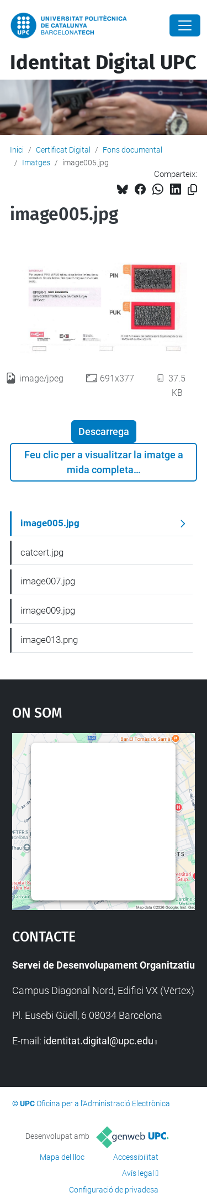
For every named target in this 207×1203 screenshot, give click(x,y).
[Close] (184, 25)
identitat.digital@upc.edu (98, 1041)
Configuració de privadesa (113, 1189)
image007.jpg (47, 581)
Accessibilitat (135, 1157)
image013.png (49, 639)
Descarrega (103, 431)
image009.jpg (47, 610)
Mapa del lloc (62, 1157)
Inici (17, 149)
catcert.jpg (41, 552)
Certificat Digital (63, 149)
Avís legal (138, 1173)
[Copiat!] (192, 190)
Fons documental (132, 149)
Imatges (36, 162)
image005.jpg (49, 523)
